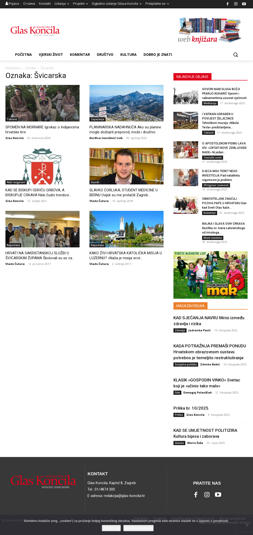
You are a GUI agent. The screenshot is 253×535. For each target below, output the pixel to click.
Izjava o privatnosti (138, 528)
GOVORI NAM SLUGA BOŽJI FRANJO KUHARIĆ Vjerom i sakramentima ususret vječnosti (224, 93)
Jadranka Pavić (200, 330)
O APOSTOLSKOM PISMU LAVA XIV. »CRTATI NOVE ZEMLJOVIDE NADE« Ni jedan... (224, 148)
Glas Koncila (14, 138)
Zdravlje (180, 330)
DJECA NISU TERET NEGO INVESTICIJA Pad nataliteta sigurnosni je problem (221, 175)
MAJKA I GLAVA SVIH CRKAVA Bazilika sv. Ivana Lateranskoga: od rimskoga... (224, 228)
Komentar (210, 213)
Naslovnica (13, 68)
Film (177, 392)
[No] (246, 524)
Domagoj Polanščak (197, 392)
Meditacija (210, 103)
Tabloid (12, 119)
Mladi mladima (213, 237)
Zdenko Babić (210, 364)
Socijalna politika (186, 364)
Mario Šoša (195, 443)
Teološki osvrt (213, 157)
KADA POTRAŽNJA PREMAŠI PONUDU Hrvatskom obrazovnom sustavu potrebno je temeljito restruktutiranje (209, 351)
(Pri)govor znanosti (216, 185)
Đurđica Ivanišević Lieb (106, 138)
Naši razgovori (16, 182)
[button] (235, 54)
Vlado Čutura (99, 201)
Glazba (179, 443)
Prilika (179, 414)
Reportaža (13, 245)
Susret (95, 182)
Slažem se (111, 528)
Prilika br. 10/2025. (191, 408)
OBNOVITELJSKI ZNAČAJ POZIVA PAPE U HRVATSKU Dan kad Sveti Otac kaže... (224, 203)
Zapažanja (97, 119)
